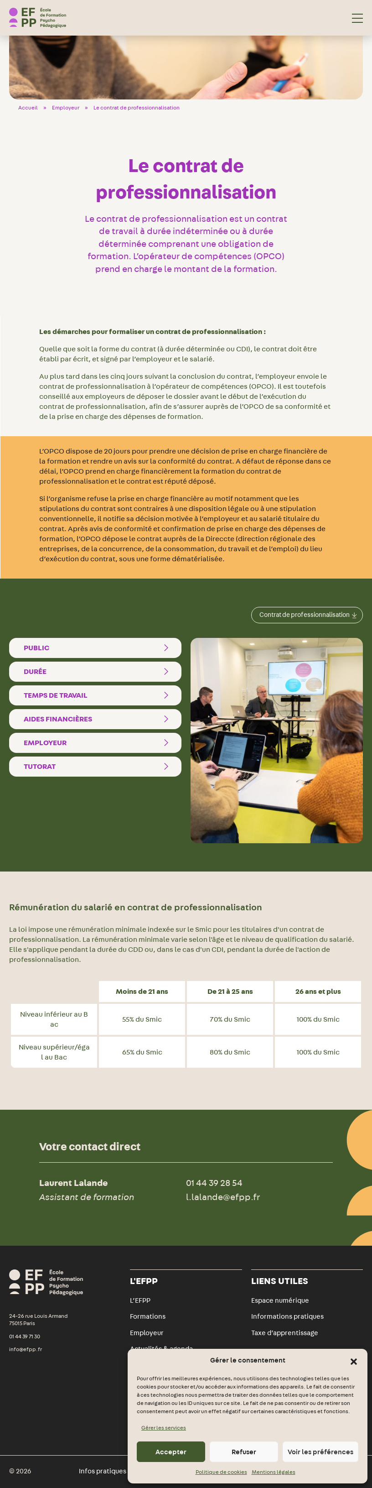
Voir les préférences (320, 1452)
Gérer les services (163, 1427)
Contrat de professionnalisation (308, 615)
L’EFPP (140, 1300)
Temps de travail (98, 695)
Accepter (170, 1452)
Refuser (244, 1452)
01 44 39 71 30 (24, 1336)
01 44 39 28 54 (214, 1182)
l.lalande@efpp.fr (223, 1196)
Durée (98, 671)
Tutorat (98, 766)
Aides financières (98, 719)
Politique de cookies (221, 1472)
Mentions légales (273, 1472)
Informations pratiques (287, 1316)
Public (98, 648)
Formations (147, 1316)
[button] (353, 1360)
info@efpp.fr (25, 1349)
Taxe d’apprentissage (284, 1332)
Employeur (65, 107)
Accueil (28, 107)
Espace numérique (280, 1300)
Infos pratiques (102, 1471)
